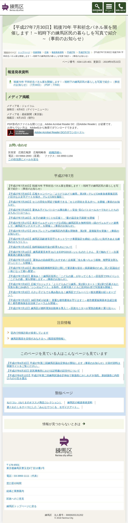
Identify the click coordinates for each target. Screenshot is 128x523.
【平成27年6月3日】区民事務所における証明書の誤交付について (43, 370)
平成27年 (71, 52)
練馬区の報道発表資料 (79, 402)
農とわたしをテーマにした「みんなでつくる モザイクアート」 (43, 407)
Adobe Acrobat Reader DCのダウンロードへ (45, 132)
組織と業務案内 (15, 491)
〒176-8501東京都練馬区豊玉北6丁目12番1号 (25, 467)
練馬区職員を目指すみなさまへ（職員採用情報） (38, 338)
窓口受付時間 (14, 483)
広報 (46, 52)
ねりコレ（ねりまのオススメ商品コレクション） (34, 402)
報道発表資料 (58, 52)
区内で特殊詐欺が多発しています (29, 332)
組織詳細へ (55, 152)
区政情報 (37, 52)
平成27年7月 (84, 52)
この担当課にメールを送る (23, 159)
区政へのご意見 (15, 498)
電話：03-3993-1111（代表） (22, 476)
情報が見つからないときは (61, 424)
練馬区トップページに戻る (21, 506)
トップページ (24, 52)
